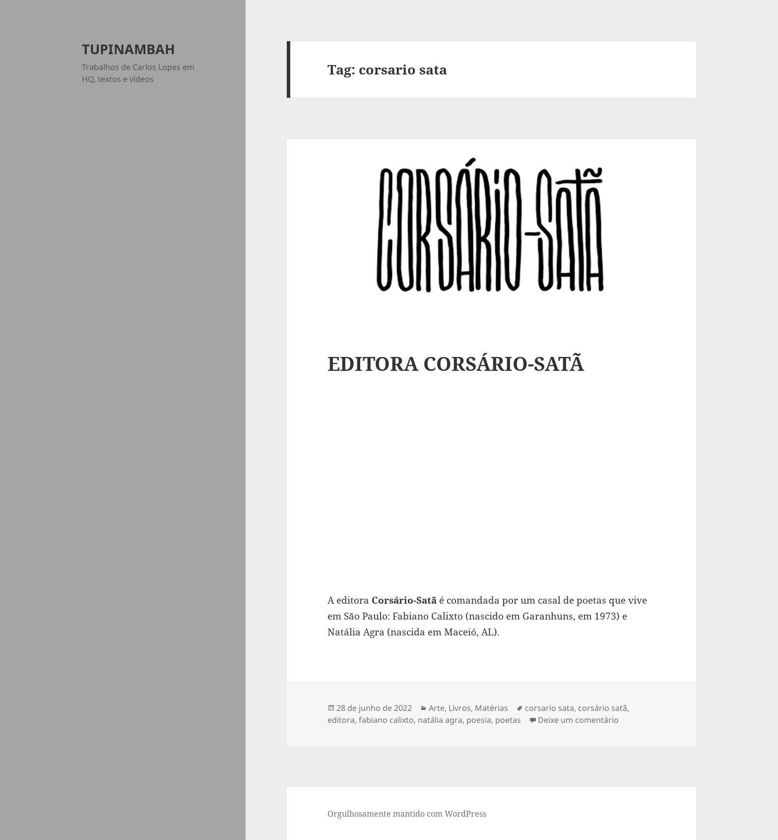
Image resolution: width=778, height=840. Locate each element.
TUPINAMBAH (128, 49)
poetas (508, 719)
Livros (460, 707)
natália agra (440, 719)
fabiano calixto (386, 719)
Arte (437, 707)
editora (341, 719)
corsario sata (549, 707)
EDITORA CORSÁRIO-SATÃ (455, 363)
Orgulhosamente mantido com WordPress (406, 813)
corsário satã (602, 707)
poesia (478, 719)
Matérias (491, 707)
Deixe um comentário (578, 719)
